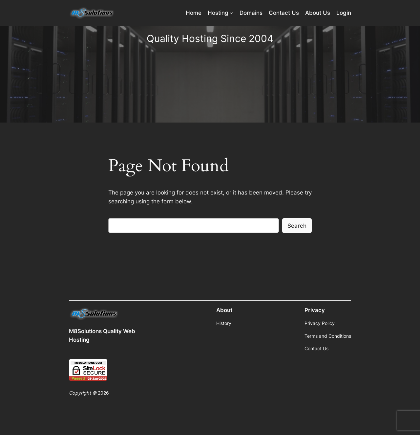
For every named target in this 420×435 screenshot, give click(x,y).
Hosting (218, 13)
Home (193, 13)
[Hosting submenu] (231, 12)
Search (296, 225)
